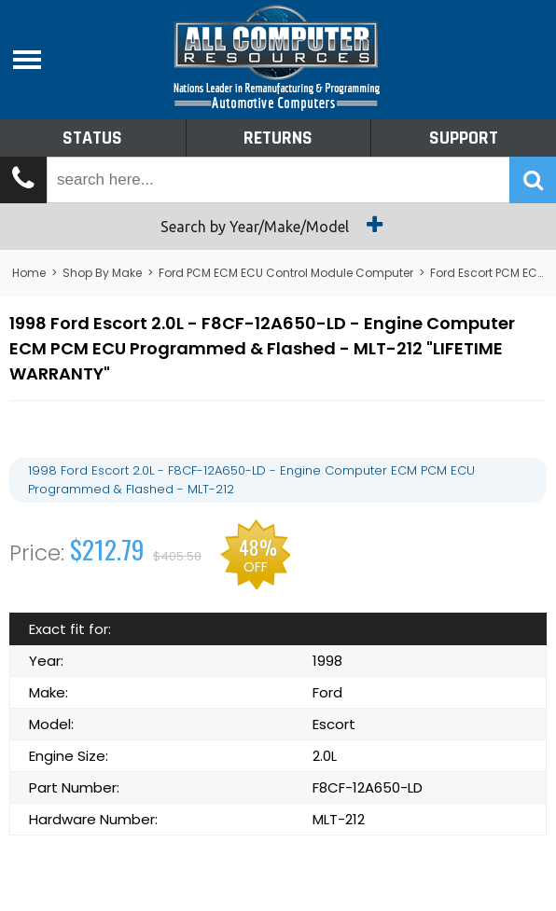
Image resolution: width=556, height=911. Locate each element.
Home (29, 273)
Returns (278, 138)
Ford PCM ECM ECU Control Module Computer (286, 273)
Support (463, 138)
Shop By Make (102, 273)
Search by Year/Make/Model (278, 224)
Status (92, 138)
